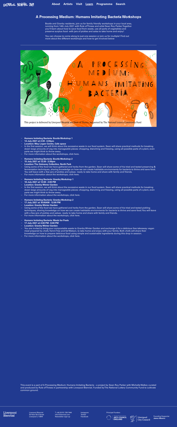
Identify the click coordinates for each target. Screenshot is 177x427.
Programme (104, 4)
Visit (79, 4)
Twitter (83, 415)
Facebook (84, 417)
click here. (74, 154)
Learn (89, 4)
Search (120, 4)
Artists (68, 4)
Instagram (85, 413)
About (56, 4)
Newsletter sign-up (62, 417)
